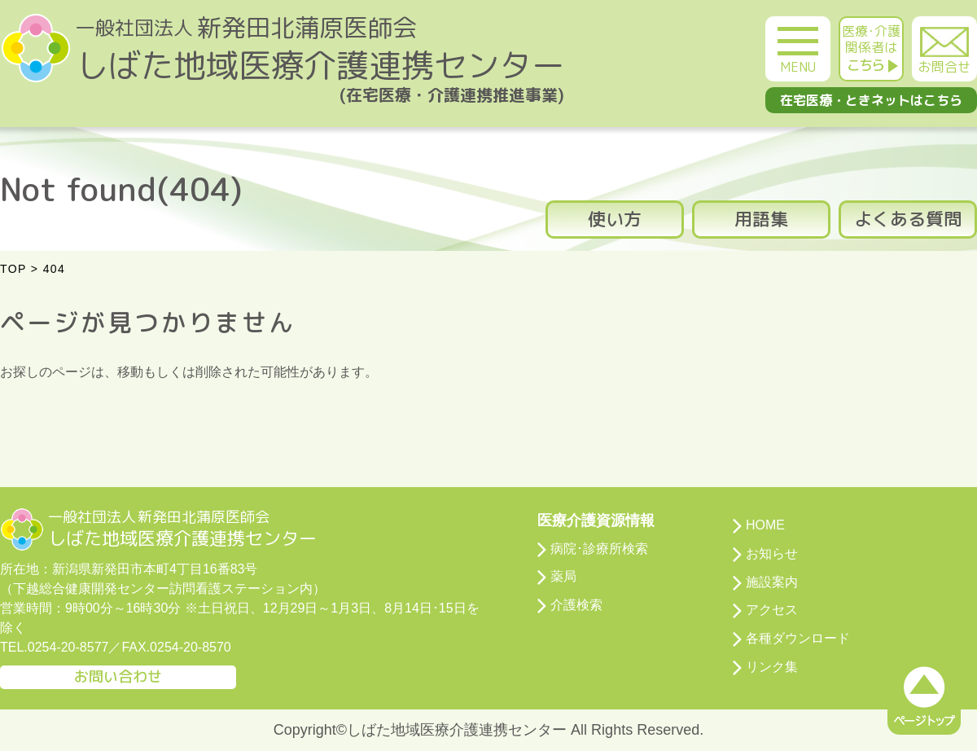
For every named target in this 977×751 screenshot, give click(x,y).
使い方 (615, 218)
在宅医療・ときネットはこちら (871, 100)
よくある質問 (908, 218)
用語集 (761, 218)
